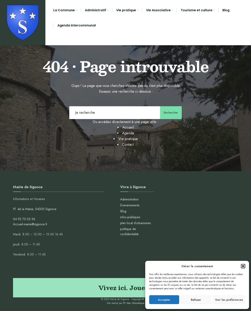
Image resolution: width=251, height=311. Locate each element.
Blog (225, 10)
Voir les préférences (229, 300)
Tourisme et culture (196, 10)
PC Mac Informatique (133, 303)
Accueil (128, 127)
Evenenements (130, 205)
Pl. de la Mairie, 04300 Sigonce (34, 209)
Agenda (128, 133)
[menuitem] (67, 10)
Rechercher (171, 112)
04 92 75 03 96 (24, 219)
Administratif (95, 10)
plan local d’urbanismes (135, 223)
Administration (130, 199)
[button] (243, 266)
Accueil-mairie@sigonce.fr (30, 224)
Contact (128, 144)
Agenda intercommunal (76, 25)
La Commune (64, 10)
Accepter (164, 300)
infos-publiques (130, 217)
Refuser (196, 300)
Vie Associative (158, 10)
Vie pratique (126, 10)
